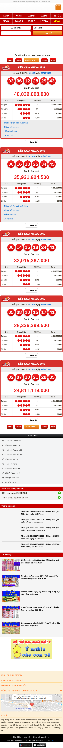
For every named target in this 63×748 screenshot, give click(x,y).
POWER (19, 21)
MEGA (6, 21)
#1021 (32, 156)
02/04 (53, 60)
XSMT (19, 15)
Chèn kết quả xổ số (41, 737)
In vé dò (33, 142)
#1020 (32, 239)
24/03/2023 (46, 239)
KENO (57, 21)
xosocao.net (46, 1)
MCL (54, 740)
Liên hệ (27, 737)
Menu (58, 6)
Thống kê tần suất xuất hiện (16, 123)
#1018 (32, 369)
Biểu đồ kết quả (10, 131)
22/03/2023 (46, 304)
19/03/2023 (46, 369)
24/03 (10, 60)
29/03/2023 (46, 73)
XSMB (31, 15)
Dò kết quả (8, 135)
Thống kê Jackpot (11, 127)
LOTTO (44, 21)
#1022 (32, 73)
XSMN (6, 15)
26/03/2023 (46, 156)
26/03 (18, 60)
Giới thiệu (16, 737)
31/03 (44, 60)
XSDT (44, 15)
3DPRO (31, 21)
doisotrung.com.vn (34, 1)
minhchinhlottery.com (20, 1)
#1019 (32, 304)
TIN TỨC (56, 15)
